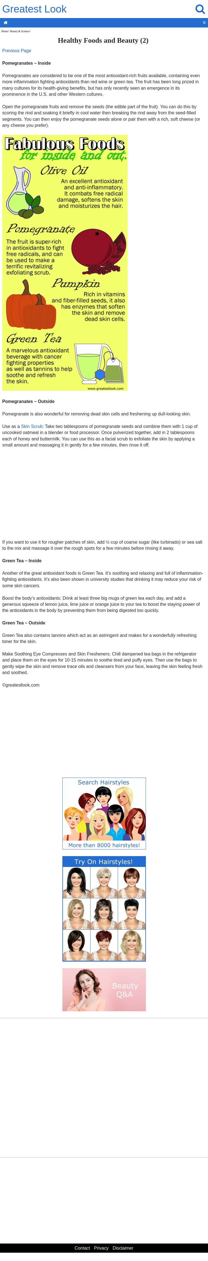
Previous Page (16, 50)
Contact (82, 1248)
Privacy (101, 1248)
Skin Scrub (32, 426)
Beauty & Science (19, 31)
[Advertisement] (103, 493)
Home (4, 31)
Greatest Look (34, 9)
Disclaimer (122, 1248)
